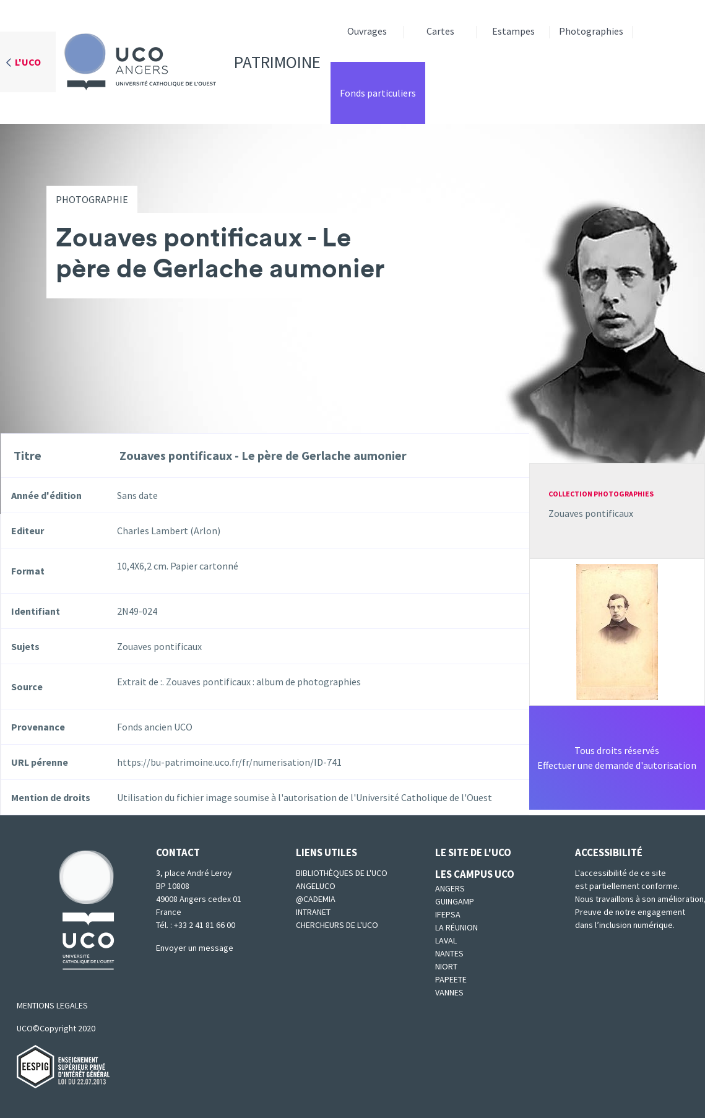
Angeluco (315, 885)
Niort (446, 966)
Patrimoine (188, 62)
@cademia (315, 898)
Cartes (440, 31)
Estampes (513, 31)
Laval (446, 940)
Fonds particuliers (378, 93)
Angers (450, 888)
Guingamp (454, 901)
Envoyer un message (194, 947)
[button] (617, 631)
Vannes (449, 992)
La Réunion (456, 927)
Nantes (449, 953)
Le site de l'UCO (473, 852)
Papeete (451, 979)
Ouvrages (367, 31)
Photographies (591, 31)
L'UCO (28, 62)
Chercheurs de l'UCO (337, 924)
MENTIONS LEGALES (52, 1005)
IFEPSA (448, 914)
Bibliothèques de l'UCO (341, 872)
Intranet (313, 911)
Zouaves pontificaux (590, 513)
